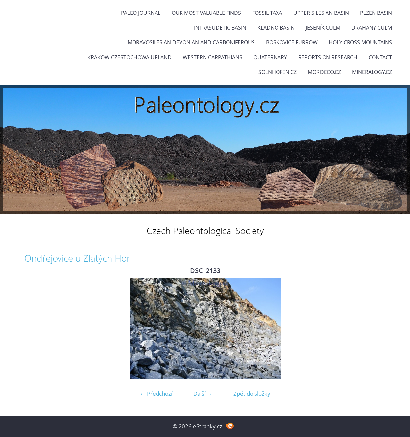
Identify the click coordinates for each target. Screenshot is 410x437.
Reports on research (327, 57)
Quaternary (270, 57)
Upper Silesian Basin (321, 12)
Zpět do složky (251, 393)
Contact (380, 57)
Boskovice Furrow (292, 42)
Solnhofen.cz (277, 72)
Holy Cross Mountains (360, 42)
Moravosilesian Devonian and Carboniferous (191, 42)
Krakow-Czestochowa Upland (129, 57)
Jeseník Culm (323, 27)
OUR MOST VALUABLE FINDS (206, 12)
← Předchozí (156, 393)
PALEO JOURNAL (140, 12)
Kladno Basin (276, 27)
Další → (202, 393)
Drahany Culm (371, 27)
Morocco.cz (324, 72)
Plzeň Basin (376, 12)
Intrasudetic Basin (220, 27)
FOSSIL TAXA (267, 12)
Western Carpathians (212, 57)
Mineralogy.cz (372, 72)
